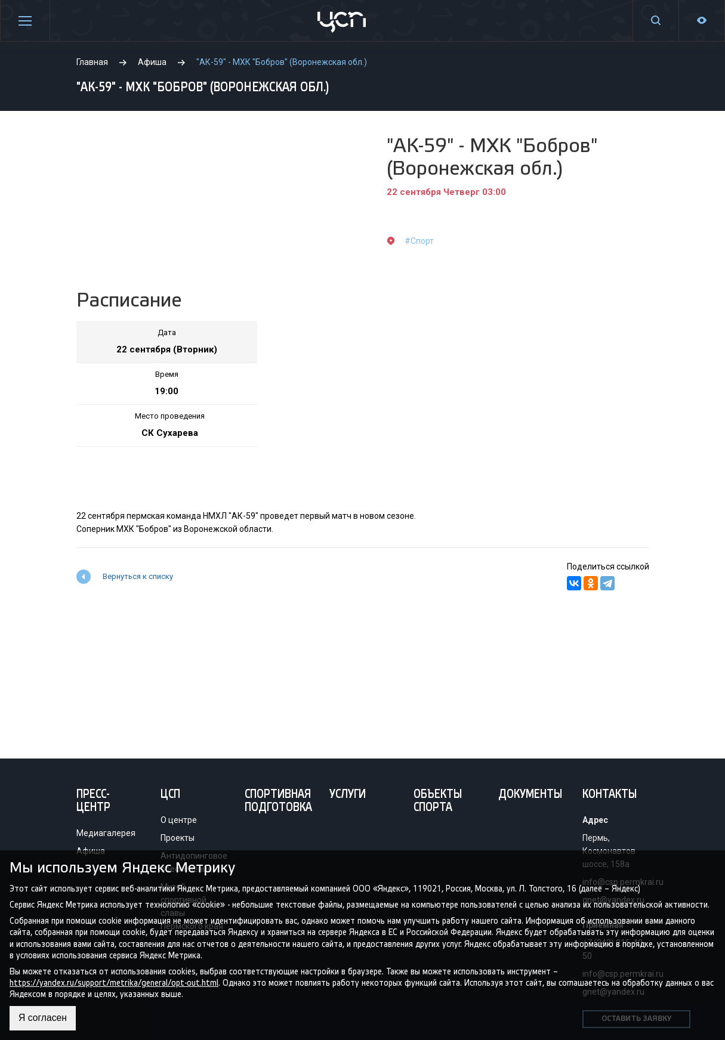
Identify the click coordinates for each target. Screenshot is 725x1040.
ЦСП (170, 795)
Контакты (609, 795)
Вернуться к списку (138, 576)
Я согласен (43, 1018)
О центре (179, 820)
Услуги (347, 795)
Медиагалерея (105, 833)
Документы (530, 795)
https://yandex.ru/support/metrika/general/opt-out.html (114, 982)
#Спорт (419, 241)
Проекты (178, 838)
